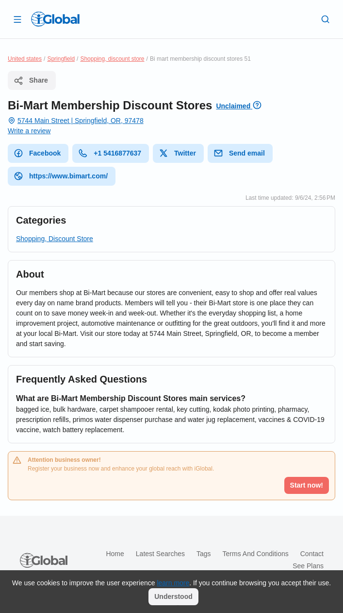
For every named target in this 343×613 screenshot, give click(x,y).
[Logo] (55, 19)
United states (25, 58)
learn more (173, 583)
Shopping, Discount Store (54, 239)
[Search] (325, 19)
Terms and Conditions (256, 554)
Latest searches (160, 554)
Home (115, 554)
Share (31, 81)
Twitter (177, 153)
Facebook (37, 153)
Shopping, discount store (112, 58)
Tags (203, 554)
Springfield (61, 58)
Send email (239, 153)
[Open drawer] (17, 19)
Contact (312, 554)
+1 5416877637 (109, 153)
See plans (308, 566)
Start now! (306, 485)
